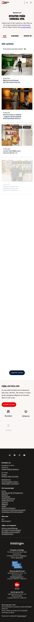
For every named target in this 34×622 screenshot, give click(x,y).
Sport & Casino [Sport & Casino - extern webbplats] (6, 521)
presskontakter (26, 27)
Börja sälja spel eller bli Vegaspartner (12, 493)
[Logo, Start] (5, 2)
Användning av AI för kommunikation (12, 512)
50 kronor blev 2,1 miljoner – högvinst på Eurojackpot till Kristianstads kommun (12, 117)
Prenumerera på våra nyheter (14, 49)
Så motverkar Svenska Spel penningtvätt (13, 510)
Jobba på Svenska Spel (8, 498)
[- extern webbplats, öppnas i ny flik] (9, 455)
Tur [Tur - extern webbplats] (2, 519)
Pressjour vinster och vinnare (10, 476)
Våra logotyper (6, 497)
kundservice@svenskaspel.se (10, 469)
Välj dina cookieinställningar (10, 528)
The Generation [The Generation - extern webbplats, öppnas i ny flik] (21, 616)
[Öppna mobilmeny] (31, 2)
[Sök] (27, 2)
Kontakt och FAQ (9, 404)
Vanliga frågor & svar (8, 500)
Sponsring (5, 502)
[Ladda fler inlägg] (17, 372)
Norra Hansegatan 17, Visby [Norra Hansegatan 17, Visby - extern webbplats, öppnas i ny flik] (9, 482)
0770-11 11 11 (5, 467)
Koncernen (14, 36)
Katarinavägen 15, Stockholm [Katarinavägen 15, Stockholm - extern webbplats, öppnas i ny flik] (10, 484)
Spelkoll (4, 506)
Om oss (4, 491)
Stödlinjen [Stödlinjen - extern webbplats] (23, 556)
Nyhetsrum (5, 495)
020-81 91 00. (19, 558)
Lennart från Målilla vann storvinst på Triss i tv (12, 154)
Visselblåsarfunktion (7, 534)
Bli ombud (8, 416)
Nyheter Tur (28, 36)
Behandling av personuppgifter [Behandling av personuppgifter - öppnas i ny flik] (11, 532)
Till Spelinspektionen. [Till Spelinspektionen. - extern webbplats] (16, 577)
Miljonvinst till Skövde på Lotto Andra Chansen (11, 81)
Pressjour (4, 474)
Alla (4, 36)
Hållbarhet (26, 417)
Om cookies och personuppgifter (11, 530)
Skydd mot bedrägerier (9, 508)
